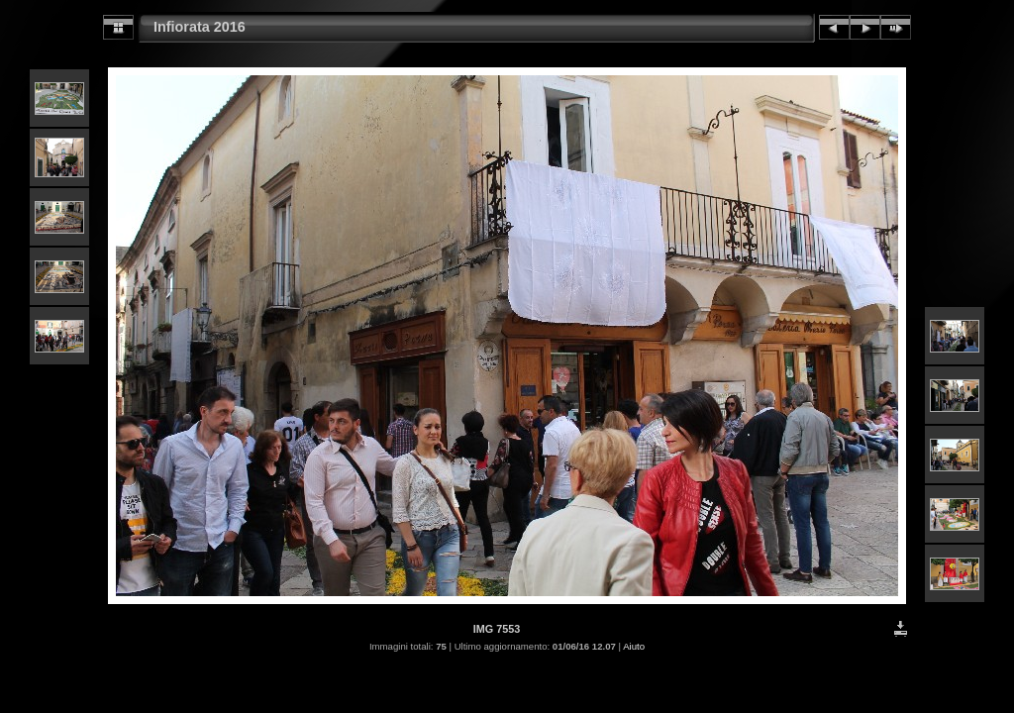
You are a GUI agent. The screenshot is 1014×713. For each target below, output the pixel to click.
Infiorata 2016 (199, 27)
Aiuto (634, 646)
